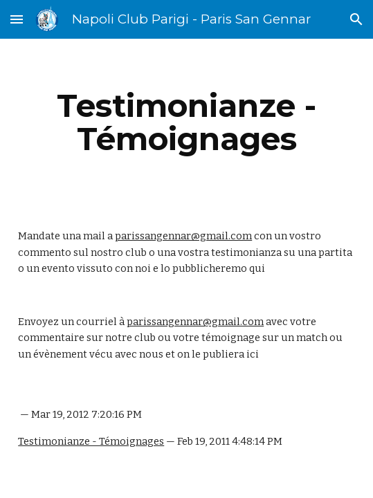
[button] (16, 19)
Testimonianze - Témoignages (91, 441)
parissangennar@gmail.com (183, 236)
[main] (186, 122)
